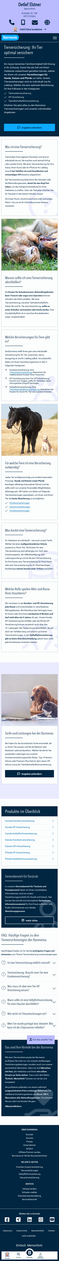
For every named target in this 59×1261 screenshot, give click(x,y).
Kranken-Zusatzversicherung (29, 1167)
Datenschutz (21, 1231)
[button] (29, 29)
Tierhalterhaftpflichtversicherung (24, 389)
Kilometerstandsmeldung (29, 1196)
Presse (29, 1141)
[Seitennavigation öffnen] (55, 37)
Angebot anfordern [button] (29, 127)
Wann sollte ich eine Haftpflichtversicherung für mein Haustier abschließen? (31, 1002)
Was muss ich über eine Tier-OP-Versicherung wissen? (31, 988)
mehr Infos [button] (29, 920)
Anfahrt (29, 1148)
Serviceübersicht (29, 1199)
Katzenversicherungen (19, 507)
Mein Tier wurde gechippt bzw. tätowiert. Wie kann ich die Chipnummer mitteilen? (31, 1025)
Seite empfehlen (29, 1236)
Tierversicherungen (29, 1170)
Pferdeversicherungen (19, 503)
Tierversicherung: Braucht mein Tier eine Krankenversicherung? (31, 974)
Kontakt (29, 1134)
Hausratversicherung (29, 1177)
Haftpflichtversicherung (29, 1174)
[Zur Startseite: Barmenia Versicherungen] (11, 38)
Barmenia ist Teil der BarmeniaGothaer (29, 1156)
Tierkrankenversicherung (20, 372)
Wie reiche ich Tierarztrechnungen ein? (31, 1014)
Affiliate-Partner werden (29, 1152)
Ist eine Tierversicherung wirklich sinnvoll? (31, 963)
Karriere (29, 1138)
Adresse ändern (29, 1189)
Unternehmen (29, 1145)
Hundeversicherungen (19, 510)
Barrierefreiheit (37, 1231)
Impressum (7, 1231)
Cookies (51, 1231)
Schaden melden (29, 1192)
